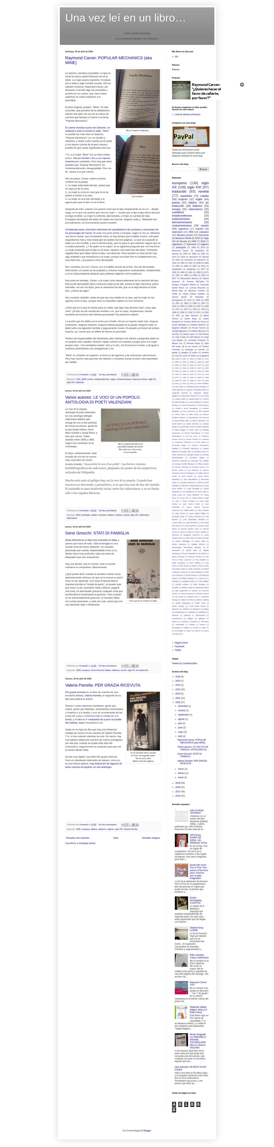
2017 (174, 278)
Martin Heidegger (183, 541)
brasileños (199, 250)
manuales (188, 260)
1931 (177, 368)
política (192, 624)
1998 (198, 263)
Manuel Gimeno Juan (190, 529)
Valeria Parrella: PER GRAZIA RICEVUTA (103, 685)
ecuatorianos (177, 618)
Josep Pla (184, 498)
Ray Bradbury (196, 572)
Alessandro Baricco (189, 278)
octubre (182, 710)
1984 (192, 377)
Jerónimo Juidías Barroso (192, 486)
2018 (78, 515)
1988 (177, 381)
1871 (207, 359)
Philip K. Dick (197, 566)
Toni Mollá (179, 597)
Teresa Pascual (187, 594)
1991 (184, 381)
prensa (202, 624)
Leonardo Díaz (178, 516)
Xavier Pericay (178, 606)
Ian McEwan (193, 470)
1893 (184, 362)
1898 (199, 362)
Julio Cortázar (203, 510)
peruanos (201, 260)
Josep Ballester (193, 495)
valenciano (144, 515)
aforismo (175, 609)
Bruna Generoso (199, 421)
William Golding (202, 600)
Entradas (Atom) (87, 843)
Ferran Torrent (198, 328)
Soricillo (175, 587)
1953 (199, 371)
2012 (203, 254)
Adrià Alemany (177, 390)
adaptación (177, 244)
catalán (94, 515)
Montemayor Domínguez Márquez (186, 547)
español (199, 229)
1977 (177, 377)
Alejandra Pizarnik (180, 393)
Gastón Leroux (200, 452)
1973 (186, 309)
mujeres (118, 515)
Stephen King (186, 587)
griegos (185, 352)
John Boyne (194, 337)
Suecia (194, 591)
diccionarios (200, 615)
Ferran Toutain (192, 439)
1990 (182, 312)
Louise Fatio (177, 523)
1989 (174, 312)
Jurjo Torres (180, 513)
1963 (182, 306)
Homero (175, 334)
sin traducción (142, 670)
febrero (181, 773)
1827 (184, 359)
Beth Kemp (193, 414)
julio (180, 723)
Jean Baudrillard (190, 479)
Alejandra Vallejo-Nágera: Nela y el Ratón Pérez (198, 1010)
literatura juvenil (185, 235)
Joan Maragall (193, 488)
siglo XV (205, 628)
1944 (184, 371)
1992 (190, 312)
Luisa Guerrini (189, 526)
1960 (182, 272)
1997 (199, 381)
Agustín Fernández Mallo (196, 390)
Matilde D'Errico (198, 544)
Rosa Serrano (191, 575)
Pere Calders (195, 563)
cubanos (187, 615)
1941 (177, 371)
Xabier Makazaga (182, 603)
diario (177, 260)
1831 (192, 359)
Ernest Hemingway (192, 433)
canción (201, 349)
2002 (177, 266)
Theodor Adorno (202, 594)
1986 (207, 377)
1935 (192, 368)
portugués (181, 247)
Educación (203, 235)
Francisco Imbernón (183, 442)
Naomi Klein (191, 550)
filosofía (183, 241)
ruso (177, 355)
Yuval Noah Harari (197, 606)
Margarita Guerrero (191, 535)
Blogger (147, 1130)
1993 (78, 670)
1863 (199, 359)
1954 (182, 263)
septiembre (184, 714)
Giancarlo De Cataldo (200, 461)
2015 (184, 383)
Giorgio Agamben (180, 331)
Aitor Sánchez (192, 315)
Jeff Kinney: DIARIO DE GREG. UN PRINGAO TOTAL (198, 839)
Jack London (187, 476)
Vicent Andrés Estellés (194, 294)
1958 (207, 371)
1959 (177, 374)
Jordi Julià (202, 492)
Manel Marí (177, 291)
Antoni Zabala (194, 402)
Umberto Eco (192, 597)
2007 (194, 266)
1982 (184, 377)
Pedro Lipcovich (184, 560)
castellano (178, 212)
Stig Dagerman (181, 591)
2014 (174, 257)
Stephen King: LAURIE (197, 929)
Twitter (178, 650)
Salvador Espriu (188, 581)
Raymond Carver (139, 379)
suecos (197, 631)
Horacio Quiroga (181, 467)
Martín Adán (200, 541)
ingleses (205, 244)
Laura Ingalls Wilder (197, 513)
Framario (205, 439)
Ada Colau (179, 387)
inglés (113, 379)
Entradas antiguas (151, 838)
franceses (192, 244)
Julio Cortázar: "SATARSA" (197, 811)
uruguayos (204, 355)
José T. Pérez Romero (185, 501)
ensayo (176, 209)
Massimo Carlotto (196, 291)
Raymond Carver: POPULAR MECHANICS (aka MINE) (191, 741)
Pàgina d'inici (181, 642)
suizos (206, 631)
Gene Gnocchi (97, 670)
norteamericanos (124, 379)
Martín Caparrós (179, 544)
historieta (199, 297)
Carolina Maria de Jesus (195, 321)
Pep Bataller (200, 560)
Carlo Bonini (177, 424)
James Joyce (189, 334)
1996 (194, 275)
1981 (78, 379)
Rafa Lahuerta (194, 569)
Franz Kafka (201, 442)
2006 (194, 254)
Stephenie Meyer (202, 587)
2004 (186, 266)
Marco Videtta (200, 532)
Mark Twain (190, 538)
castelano (202, 612)
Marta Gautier (203, 538)
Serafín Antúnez (182, 584)
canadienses (180, 612)
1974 (199, 374)
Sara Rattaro (204, 581)
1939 (207, 368)
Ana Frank (205, 396)
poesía (126, 515)
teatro (193, 355)
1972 (177, 309)
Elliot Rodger (180, 430)
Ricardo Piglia (193, 343)
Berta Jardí (180, 414)
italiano (111, 515)
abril (180, 736)
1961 (190, 272)
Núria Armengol (178, 557)
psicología (176, 628)
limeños (194, 622)
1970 (192, 374)
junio (180, 727)
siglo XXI (71, 382)
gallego (190, 618)
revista (195, 628)
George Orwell (193, 455)
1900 (207, 362)
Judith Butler (189, 510)
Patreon (176, 69)
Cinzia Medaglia (179, 325)
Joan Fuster (180, 337)
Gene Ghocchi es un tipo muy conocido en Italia (91, 540)
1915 (189, 300)
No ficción (202, 553)
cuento (90, 379)
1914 (192, 365)
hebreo (175, 622)
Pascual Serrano (195, 557)
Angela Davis (194, 399)
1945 (192, 371)
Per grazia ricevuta (75, 692)
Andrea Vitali (180, 399)
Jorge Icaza (177, 495)
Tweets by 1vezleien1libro (184, 663)
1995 (192, 381)
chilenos (175, 615)
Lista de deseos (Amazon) (187, 114)
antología (86, 515)
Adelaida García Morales (196, 387)
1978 (203, 309)
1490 (177, 359)
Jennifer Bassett (187, 482)
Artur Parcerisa (189, 411)
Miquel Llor (177, 343)
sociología (179, 631)
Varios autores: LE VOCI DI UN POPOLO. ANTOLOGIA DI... (192, 748)
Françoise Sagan (179, 445)
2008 (193, 247)
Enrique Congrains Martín (184, 284)
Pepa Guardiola (178, 563)
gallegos (201, 618)
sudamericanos (181, 218)
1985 (199, 377)
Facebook (180, 646)
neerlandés (180, 624)
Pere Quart (184, 566)
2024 (178, 685)
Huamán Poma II (199, 467)
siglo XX (152, 379)
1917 (199, 365)
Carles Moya (190, 319)
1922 (207, 365)
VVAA (174, 294)
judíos (195, 352)
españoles (186, 195)
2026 (178, 676)
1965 (190, 306)
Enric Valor (194, 430)
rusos (184, 355)
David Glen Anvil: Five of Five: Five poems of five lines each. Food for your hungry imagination (199, 872)
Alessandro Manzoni (189, 396)
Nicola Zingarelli (188, 553)
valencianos (72, 518)
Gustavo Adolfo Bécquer (184, 464)
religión (186, 628)
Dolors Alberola (203, 427)
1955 (174, 272)
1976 (194, 309)
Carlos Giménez (192, 424)
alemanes (193, 257)
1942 (174, 263)
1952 (186, 303)
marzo (181, 769)
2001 (177, 383)
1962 (174, 306)
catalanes (204, 232)
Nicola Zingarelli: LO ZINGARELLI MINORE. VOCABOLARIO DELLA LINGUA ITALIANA (198, 1041)
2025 (178, 681)
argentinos (183, 229)
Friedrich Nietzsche (191, 448)
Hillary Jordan (203, 464)
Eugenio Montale (180, 328)
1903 (177, 365)
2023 (178, 689)
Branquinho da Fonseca (199, 417)
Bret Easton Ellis (182, 421)
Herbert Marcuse (198, 331)
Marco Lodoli (186, 532)
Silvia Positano (199, 584)
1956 (194, 303)
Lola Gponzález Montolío (194, 519)
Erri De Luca (191, 436)
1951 (177, 303)
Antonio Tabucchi (188, 405)
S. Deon (200, 578)
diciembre (183, 706)
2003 (203, 275)
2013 (203, 266)
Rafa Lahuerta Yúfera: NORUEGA (199, 956)
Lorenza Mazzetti (197, 288)
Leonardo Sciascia (196, 340)
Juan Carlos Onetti (191, 504)
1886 (177, 362)
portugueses (177, 300)
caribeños (191, 612)
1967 (198, 306)
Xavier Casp (200, 603)
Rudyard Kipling (187, 578)
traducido (80, 382)
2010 (203, 247)
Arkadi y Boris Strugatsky (187, 408)
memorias (205, 622)
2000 (206, 263)
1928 (206, 300)
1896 (192, 362)
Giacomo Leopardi (179, 461)
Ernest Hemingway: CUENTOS (196, 900)
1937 (199, 368)
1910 (184, 365)
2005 (78, 829)
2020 (206, 312)
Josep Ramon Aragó (200, 498)
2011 (198, 312)
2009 (84, 379)
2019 (197, 238)
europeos (102, 515)
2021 (178, 315)
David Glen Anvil (187, 427)
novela (123, 670)
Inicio (115, 838)
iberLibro (145, 130)
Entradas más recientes (77, 838)
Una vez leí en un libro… (125, 18)
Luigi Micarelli (191, 523)
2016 (202, 241)
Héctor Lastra (177, 470)
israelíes (184, 622)
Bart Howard (204, 411)
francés (175, 254)
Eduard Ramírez (198, 325)
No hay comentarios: (108, 374)
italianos (116, 670)
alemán (205, 257)
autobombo (177, 269)
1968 (198, 272)
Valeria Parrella (93, 695)
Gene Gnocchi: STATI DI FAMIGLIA (97, 533)
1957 (203, 303)
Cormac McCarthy (195, 281)
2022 (191, 383)
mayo (181, 732)
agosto (181, 719)
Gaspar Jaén (186, 452)
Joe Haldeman (188, 492)
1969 (206, 306)
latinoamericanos (182, 222)
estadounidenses (101, 379)
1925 (198, 300)
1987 (190, 263)
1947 (203, 269)
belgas (206, 609)
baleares (196, 609)
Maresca (175, 535)
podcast (205, 352)
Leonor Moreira (194, 516)
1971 (206, 272)
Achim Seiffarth (203, 383)
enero (181, 777)
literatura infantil (183, 238)
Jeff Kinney (204, 334)
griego (175, 352)
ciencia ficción (179, 297)
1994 (185, 254)
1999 (207, 381)
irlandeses (191, 269)
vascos (177, 634)
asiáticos (186, 609)
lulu (176, 56)
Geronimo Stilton (197, 458)
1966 (184, 374)
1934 (184, 368)
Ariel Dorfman (203, 405)
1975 (207, 374)
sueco (188, 631)
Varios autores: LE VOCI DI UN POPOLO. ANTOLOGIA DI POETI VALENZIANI (103, 399)
